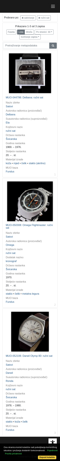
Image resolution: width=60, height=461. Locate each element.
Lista (21, 32)
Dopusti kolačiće (47, 457)
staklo (9, 293)
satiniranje (28, 18)
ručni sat (43, 18)
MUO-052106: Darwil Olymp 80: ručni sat (29, 356)
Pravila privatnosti (13, 453)
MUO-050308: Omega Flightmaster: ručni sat (29, 226)
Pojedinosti (52, 450)
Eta (8, 122)
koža (8, 163)
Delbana (10, 114)
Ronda (9, 381)
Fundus (10, 171)
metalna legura (30, 293)
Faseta (11, 32)
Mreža (29, 32)
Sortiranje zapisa (29, 37)
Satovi (9, 106)
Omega (10, 245)
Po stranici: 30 (43, 32)
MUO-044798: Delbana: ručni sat (24, 97)
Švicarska (11, 139)
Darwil (9, 373)
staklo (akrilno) (37, 163)
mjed (16, 163)
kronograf (11, 261)
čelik (23, 163)
